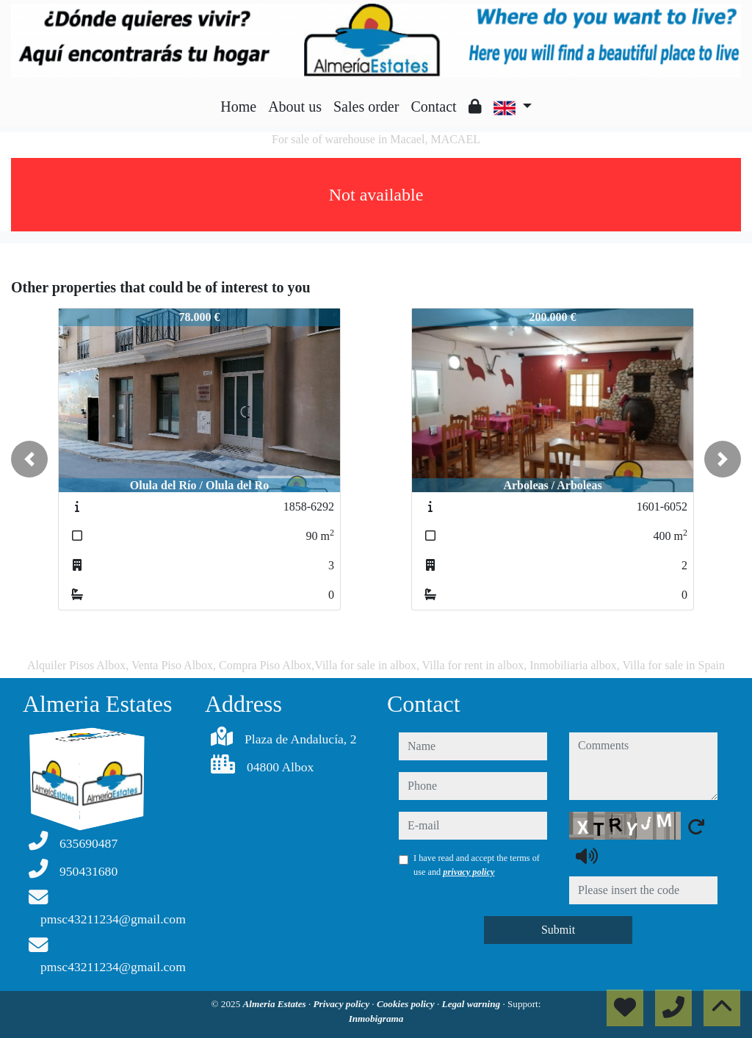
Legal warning (472, 1003)
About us (295, 106)
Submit (558, 929)
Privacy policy (343, 1003)
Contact (433, 106)
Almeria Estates (275, 1003)
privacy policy (468, 872)
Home (238, 106)
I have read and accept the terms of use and (476, 864)
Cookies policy (407, 1003)
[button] (29, 459)
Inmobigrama (376, 1018)
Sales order (366, 106)
